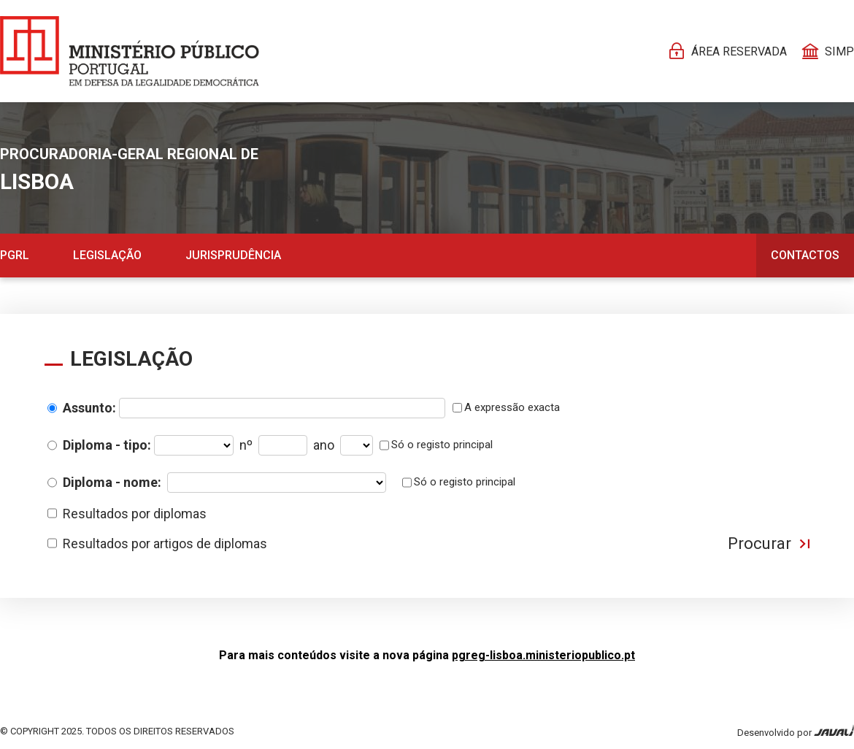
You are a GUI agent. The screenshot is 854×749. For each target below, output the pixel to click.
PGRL (14, 255)
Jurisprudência (233, 255)
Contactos (805, 255)
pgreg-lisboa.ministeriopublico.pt (543, 655)
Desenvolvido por (795, 731)
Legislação (107, 255)
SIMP (839, 51)
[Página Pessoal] (129, 51)
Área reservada (739, 51)
